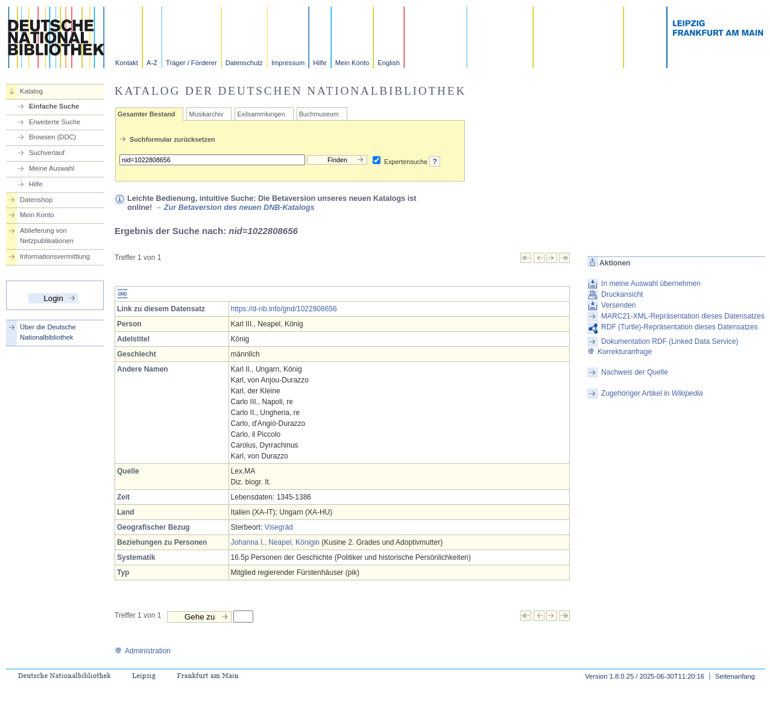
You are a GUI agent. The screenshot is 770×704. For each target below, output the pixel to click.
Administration (143, 651)
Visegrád (279, 527)
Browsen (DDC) (52, 137)
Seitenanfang (735, 676)
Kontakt (126, 62)
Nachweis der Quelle (634, 372)
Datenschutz (244, 62)
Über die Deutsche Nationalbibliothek (48, 332)
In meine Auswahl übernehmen (651, 283)
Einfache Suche (54, 106)
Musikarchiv (206, 114)
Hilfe (319, 62)
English (388, 62)
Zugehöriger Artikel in (652, 393)
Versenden (618, 305)
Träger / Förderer (191, 62)
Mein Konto (352, 62)
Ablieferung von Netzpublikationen (47, 235)
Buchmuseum (319, 114)
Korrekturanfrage (619, 351)
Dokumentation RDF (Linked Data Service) (669, 341)
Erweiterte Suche (54, 121)
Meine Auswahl (51, 168)
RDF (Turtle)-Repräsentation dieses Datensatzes (679, 327)
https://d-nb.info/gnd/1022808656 (284, 309)
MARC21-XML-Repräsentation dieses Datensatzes (683, 316)
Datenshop (36, 199)
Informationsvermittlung (55, 256)
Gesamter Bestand (146, 114)
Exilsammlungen (261, 114)
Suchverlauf (47, 152)
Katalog (31, 91)
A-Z (152, 62)
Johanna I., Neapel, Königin (275, 542)
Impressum (288, 62)
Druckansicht (622, 294)
